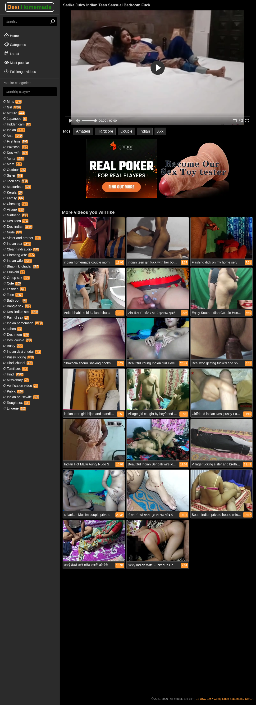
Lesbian (14, 289)
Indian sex (17, 243)
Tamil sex (15, 368)
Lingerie (14, 408)
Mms (12, 101)
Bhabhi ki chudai (21, 266)
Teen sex (15, 181)
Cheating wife (19, 255)
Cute (12, 283)
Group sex (16, 278)
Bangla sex (17, 306)
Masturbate (17, 187)
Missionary (16, 380)
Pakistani (15, 147)
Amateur (83, 131)
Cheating (15, 204)
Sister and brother (22, 238)
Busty (13, 346)
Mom (12, 164)
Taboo (12, 329)
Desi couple (17, 340)
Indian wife (17, 261)
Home (11, 35)
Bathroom (15, 300)
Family (13, 198)
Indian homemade (23, 323)
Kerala (13, 192)
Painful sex (16, 317)
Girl (12, 107)
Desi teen (15, 221)
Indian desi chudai (22, 351)
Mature (14, 113)
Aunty (13, 158)
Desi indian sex (20, 312)
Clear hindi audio (21, 249)
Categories (15, 44)
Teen (13, 295)
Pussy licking (18, 357)
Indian (14, 130)
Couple (126, 131)
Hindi (13, 374)
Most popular (16, 62)
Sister (13, 175)
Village (13, 209)
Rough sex (16, 403)
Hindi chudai (18, 363)
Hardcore (105, 131)
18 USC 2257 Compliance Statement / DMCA (224, 699)
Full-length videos (20, 71)
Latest (11, 53)
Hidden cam (17, 124)
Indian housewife (21, 397)
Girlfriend (15, 215)
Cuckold (14, 272)
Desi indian (17, 226)
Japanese (15, 118)
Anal (13, 136)
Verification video (20, 386)
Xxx (160, 131)
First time (15, 141)
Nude (12, 232)
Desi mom (16, 334)
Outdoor (14, 170)
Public (13, 391)
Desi (29, 7)
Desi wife (15, 153)
